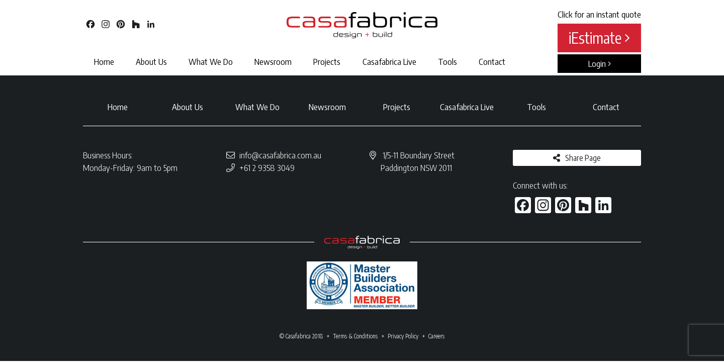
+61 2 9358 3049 (267, 167)
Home (104, 61)
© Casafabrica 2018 (301, 336)
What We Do (211, 61)
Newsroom (273, 61)
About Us (151, 61)
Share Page (583, 158)
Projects (326, 61)
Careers (436, 336)
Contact (492, 61)
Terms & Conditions (355, 336)
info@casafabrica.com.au (280, 154)
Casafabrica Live (389, 61)
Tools (447, 61)
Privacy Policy (403, 336)
